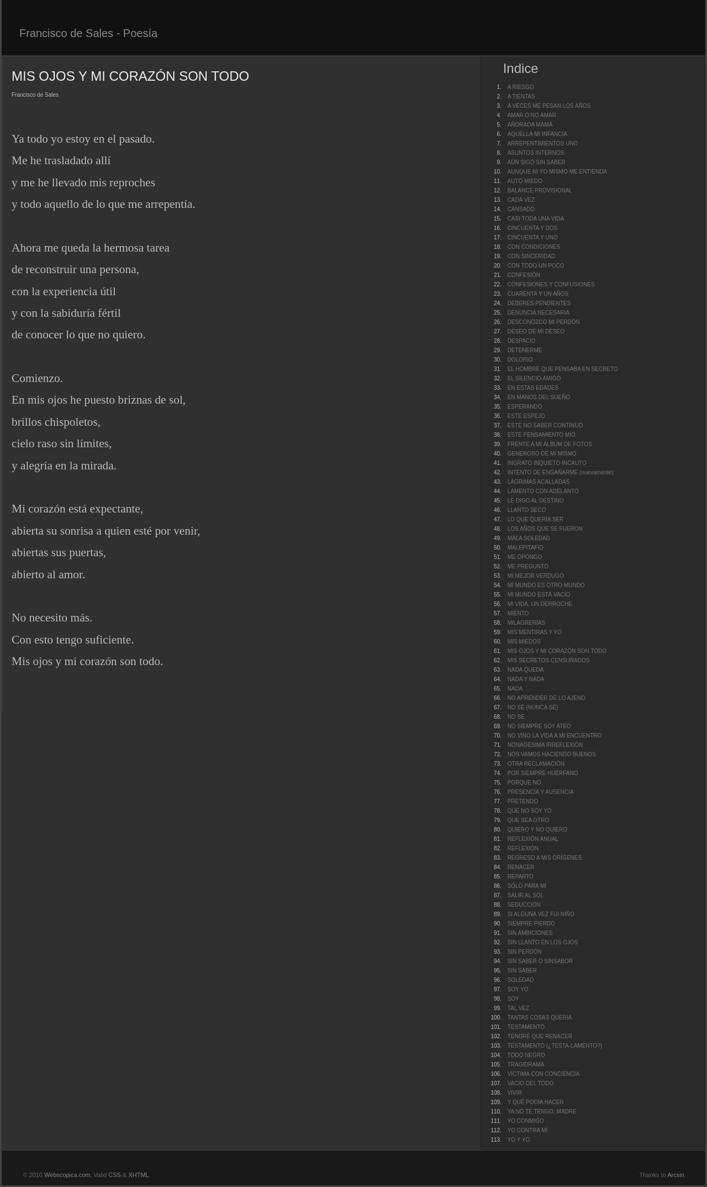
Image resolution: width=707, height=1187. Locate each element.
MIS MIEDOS (524, 642)
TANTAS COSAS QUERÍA (540, 1018)
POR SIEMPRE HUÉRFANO (543, 773)
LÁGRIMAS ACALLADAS (539, 482)
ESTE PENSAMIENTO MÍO (542, 435)
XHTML (138, 1175)
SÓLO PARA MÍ (527, 886)
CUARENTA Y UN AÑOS (538, 294)
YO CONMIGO (526, 1121)
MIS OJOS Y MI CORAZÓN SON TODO (557, 651)
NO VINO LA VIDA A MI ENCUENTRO (555, 736)
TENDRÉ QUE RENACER (540, 1036)
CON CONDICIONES (534, 247)
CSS (114, 1175)
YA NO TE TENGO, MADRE (542, 1111)
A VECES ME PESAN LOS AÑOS (549, 106)
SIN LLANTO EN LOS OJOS (543, 942)
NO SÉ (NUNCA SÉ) (533, 707)
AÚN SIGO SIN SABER (537, 162)
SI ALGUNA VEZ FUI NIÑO (541, 914)
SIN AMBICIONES (530, 933)
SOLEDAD (521, 980)
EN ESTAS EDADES (533, 388)
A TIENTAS (521, 96)
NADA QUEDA (526, 670)
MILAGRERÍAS (526, 623)
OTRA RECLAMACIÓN (536, 764)
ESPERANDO (525, 407)
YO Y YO (519, 1140)
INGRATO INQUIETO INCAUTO (547, 463)
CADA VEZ (521, 200)
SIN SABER (522, 971)
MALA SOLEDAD (529, 538)
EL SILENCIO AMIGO (534, 378)
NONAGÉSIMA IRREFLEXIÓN (545, 745)
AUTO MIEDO (525, 181)
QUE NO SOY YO (530, 811)
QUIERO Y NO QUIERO (538, 830)
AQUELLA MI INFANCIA (537, 134)
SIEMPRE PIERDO (531, 924)
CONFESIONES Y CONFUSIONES (551, 284)
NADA (515, 689)
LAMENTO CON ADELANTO (543, 491)
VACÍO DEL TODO (531, 1083)
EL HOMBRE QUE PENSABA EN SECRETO (563, 369)
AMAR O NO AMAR (532, 115)
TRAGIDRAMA (526, 1064)
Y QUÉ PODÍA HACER (536, 1102)
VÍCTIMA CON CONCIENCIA (544, 1074)
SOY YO (518, 989)
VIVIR (515, 1093)
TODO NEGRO (526, 1055)
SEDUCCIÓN (524, 905)
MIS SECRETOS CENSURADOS (549, 660)
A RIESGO (521, 87)
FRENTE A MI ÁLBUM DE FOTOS (550, 444)
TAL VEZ (518, 1008)
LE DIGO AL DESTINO (536, 501)
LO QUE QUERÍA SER (536, 519)
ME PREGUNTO (528, 566)
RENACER (521, 867)
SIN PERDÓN (525, 952)
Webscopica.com (67, 1175)
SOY (513, 999)
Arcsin (675, 1175)
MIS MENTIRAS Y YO (535, 632)
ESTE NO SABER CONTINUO (545, 425)
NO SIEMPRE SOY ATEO (539, 726)
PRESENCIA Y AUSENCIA (541, 792)
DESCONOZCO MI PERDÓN (544, 322)
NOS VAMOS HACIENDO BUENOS (552, 754)
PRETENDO (523, 801)
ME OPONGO (525, 557)
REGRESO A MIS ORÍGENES (545, 858)
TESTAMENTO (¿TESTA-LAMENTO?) (555, 1046)
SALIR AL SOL (526, 895)
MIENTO (518, 613)
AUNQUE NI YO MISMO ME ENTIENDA (557, 172)
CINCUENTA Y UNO (533, 237)
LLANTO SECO (527, 510)
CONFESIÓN (524, 275)
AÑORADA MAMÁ (530, 125)
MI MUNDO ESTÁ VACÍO (539, 595)
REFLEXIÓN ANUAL (533, 839)
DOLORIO (520, 360)
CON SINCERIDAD (532, 256)
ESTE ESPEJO (526, 416)
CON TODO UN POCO (536, 266)
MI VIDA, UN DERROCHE (540, 604)
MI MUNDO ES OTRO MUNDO (546, 585)
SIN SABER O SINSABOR (540, 961)
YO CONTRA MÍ (528, 1130)
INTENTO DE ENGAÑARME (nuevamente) (561, 472)
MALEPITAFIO (526, 548)
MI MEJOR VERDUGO (536, 576)
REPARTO (521, 877)
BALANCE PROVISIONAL (540, 190)
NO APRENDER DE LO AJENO (546, 698)
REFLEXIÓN (523, 848)
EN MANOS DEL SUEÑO (539, 397)
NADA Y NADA (526, 679)
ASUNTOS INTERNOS (536, 153)
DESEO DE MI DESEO (536, 331)
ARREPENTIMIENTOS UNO (543, 143)
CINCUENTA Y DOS (533, 228)
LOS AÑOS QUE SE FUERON (545, 529)
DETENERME (525, 350)
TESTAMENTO (526, 1027)
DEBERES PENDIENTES (539, 303)
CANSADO (521, 209)
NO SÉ (516, 717)
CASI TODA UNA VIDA (536, 219)
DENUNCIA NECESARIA (538, 313)
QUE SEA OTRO (529, 820)
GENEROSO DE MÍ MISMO (542, 454)
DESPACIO (522, 341)
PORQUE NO (524, 783)
